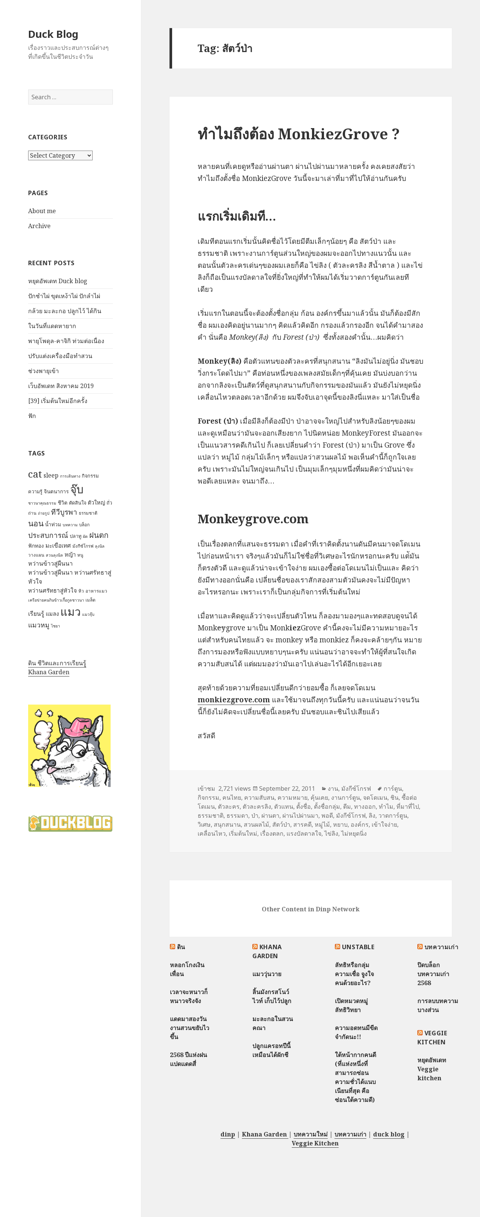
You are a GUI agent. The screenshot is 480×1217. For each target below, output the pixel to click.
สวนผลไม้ (256, 824)
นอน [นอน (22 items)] (36, 523)
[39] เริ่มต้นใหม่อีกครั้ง (57, 401)
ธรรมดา (237, 815)
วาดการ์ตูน (392, 815)
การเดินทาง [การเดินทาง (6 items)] (70, 476)
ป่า (254, 815)
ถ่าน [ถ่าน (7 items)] (32, 513)
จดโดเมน (375, 797)
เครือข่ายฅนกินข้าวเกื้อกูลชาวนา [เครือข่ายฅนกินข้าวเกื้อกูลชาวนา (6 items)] (56, 600)
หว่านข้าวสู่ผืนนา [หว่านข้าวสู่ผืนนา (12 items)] (50, 563)
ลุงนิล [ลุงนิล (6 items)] (100, 546)
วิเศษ (204, 824)
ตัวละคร (229, 806)
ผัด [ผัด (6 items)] (85, 536)
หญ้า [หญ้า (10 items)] (70, 554)
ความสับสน (259, 797)
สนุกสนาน (227, 824)
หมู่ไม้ (322, 824)
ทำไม (386, 806)
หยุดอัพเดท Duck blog (57, 281)
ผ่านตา (270, 815)
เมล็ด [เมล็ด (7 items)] (91, 600)
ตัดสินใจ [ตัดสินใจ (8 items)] (77, 502)
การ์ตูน (393, 788)
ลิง (372, 815)
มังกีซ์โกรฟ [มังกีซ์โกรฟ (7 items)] (82, 546)
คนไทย (231, 797)
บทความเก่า (441, 947)
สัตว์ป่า (281, 824)
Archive (39, 226)
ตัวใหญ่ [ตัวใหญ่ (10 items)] (96, 502)
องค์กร (360, 824)
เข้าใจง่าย (384, 824)
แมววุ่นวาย (266, 974)
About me (42, 211)
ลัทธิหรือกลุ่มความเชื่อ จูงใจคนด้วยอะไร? (354, 974)
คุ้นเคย (319, 797)
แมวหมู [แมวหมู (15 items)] (39, 624)
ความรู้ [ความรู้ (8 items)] (35, 491)
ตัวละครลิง (257, 806)
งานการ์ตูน (345, 797)
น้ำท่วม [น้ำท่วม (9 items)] (53, 524)
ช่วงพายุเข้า (43, 371)
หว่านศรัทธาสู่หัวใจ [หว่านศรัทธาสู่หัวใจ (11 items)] (52, 590)
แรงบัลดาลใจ (303, 833)
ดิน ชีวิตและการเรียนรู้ (57, 663)
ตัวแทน (283, 806)
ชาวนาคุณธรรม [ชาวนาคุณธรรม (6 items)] (42, 503)
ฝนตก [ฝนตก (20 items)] (98, 535)
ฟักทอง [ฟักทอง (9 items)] (36, 545)
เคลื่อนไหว (212, 833)
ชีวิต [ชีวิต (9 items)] (63, 502)
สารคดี (302, 824)
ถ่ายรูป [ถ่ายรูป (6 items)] (44, 513)
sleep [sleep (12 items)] (51, 475)
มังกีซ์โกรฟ (356, 788)
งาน (333, 788)
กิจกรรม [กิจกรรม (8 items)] (90, 475)
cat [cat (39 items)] (35, 474)
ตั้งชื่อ (303, 806)
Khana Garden (48, 672)
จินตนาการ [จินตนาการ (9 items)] (56, 491)
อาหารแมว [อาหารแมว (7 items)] (96, 591)
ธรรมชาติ (211, 815)
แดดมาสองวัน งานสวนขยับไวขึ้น (189, 1028)
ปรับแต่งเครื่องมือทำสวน (60, 356)
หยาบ (340, 824)
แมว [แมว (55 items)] (70, 611)
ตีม (347, 806)
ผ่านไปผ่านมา (300, 815)
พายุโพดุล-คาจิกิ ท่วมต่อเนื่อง (66, 341)
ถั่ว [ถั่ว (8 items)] (109, 502)
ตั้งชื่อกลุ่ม (327, 806)
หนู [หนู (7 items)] (80, 555)
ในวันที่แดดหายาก (52, 326)
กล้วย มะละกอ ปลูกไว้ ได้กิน (64, 311)
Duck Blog (53, 34)
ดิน (181, 947)
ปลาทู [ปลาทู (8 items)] (75, 536)
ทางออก (365, 806)
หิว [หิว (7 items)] (81, 591)
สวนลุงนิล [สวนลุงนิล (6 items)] (54, 555)
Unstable (358, 947)
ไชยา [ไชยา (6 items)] (55, 626)
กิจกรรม (208, 797)
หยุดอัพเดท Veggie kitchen (431, 1069)
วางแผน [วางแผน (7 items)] (36, 555)
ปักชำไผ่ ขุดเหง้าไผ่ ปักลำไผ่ (64, 296)
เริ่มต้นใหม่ (243, 833)
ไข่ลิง (331, 833)
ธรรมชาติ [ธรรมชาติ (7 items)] (88, 513)
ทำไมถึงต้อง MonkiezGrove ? (299, 133)
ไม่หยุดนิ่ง (354, 833)
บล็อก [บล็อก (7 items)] (84, 524)
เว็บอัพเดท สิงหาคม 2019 (61, 386)
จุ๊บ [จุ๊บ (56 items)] (77, 489)
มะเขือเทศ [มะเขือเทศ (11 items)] (58, 546)
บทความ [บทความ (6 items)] (70, 524)
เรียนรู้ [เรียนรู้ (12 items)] (36, 613)
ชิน (394, 797)
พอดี (327, 815)
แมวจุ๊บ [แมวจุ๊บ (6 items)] (88, 614)
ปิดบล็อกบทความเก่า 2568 (433, 974)
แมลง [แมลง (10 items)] (52, 613)
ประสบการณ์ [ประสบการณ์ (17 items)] (48, 535)
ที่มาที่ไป (407, 806)
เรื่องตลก (272, 833)
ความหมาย (293, 797)
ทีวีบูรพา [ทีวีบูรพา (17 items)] (64, 512)
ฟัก (32, 416)
